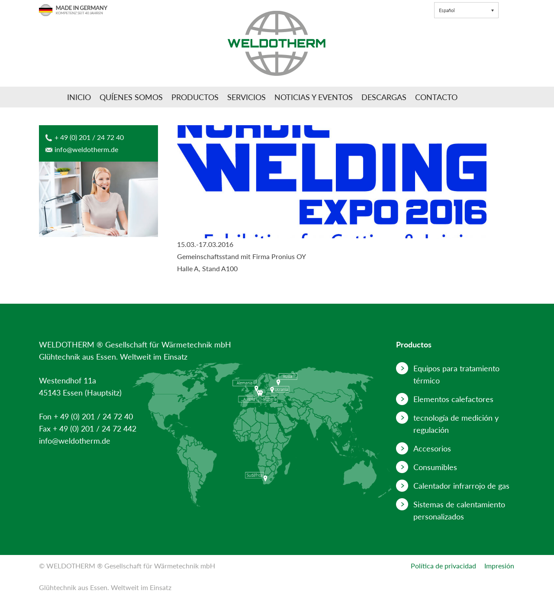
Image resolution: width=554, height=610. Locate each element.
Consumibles (435, 467)
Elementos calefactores (453, 399)
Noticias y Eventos (313, 97)
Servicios (246, 97)
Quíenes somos (131, 97)
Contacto (436, 97)
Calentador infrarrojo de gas (461, 485)
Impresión (499, 565)
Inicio (79, 97)
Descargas (383, 97)
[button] (466, 10)
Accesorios (432, 448)
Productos (195, 97)
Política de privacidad (443, 565)
